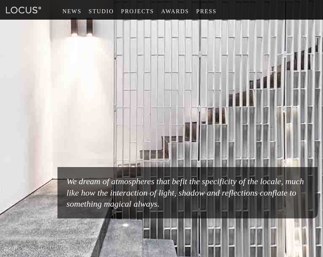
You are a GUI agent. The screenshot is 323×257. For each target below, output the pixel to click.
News (71, 11)
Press (206, 11)
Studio (101, 11)
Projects (137, 11)
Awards (175, 11)
